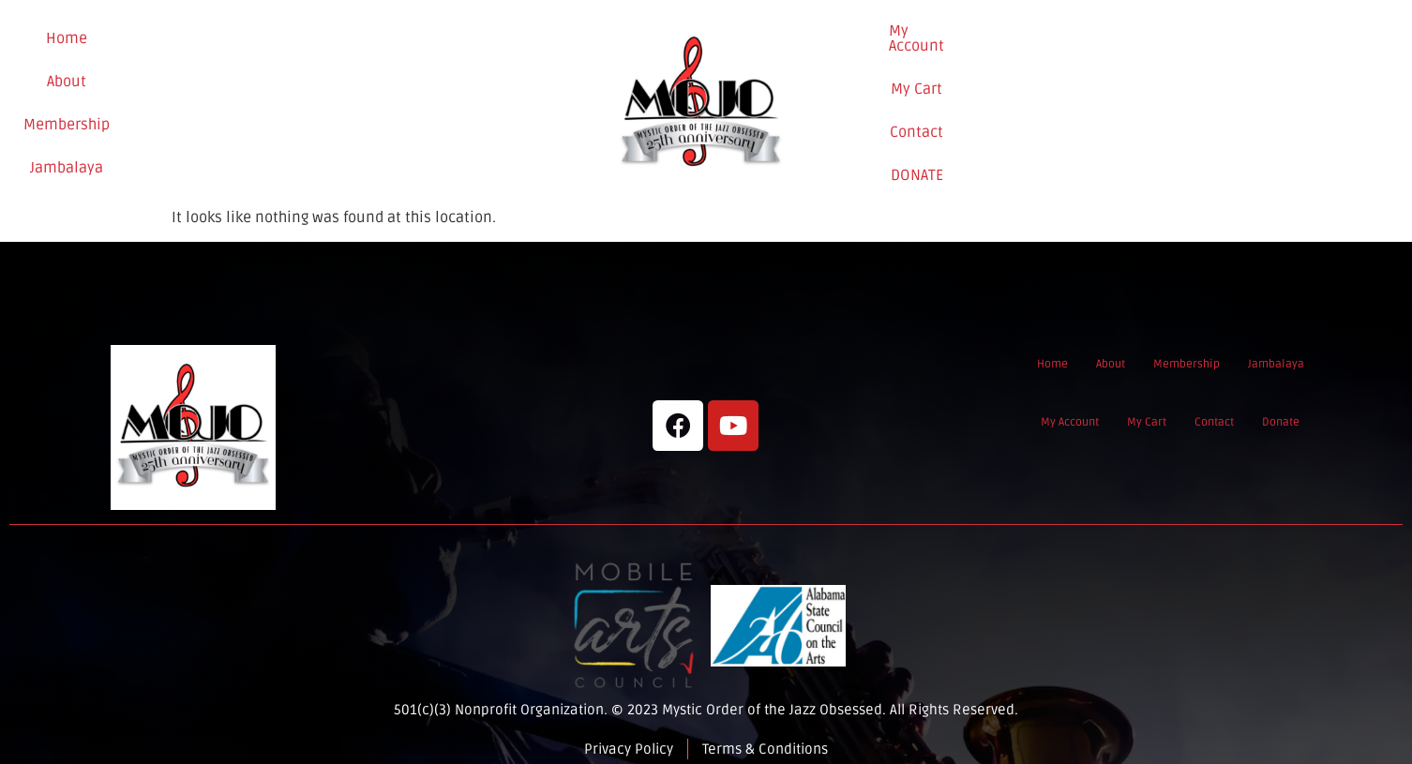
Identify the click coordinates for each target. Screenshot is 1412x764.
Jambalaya (393, 96)
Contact (1182, 95)
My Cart (1102, 95)
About (195, 96)
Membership (286, 96)
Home (126, 96)
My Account (1008, 95)
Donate (1268, 96)
